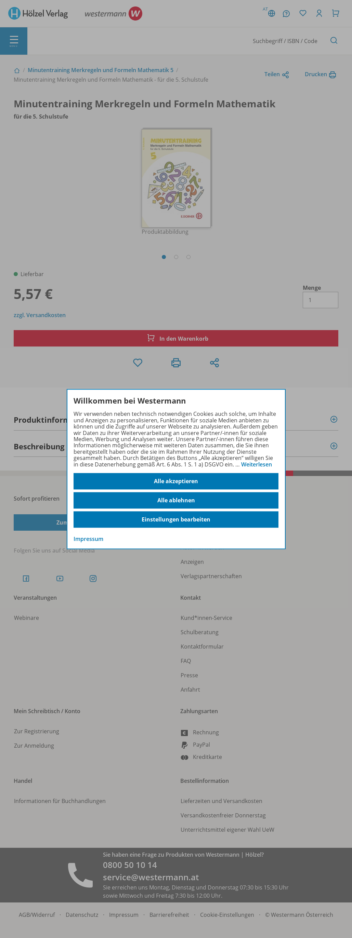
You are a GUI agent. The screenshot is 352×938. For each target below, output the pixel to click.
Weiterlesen (256, 464)
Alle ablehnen (176, 500)
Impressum (88, 539)
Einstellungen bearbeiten (176, 519)
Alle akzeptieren (176, 481)
